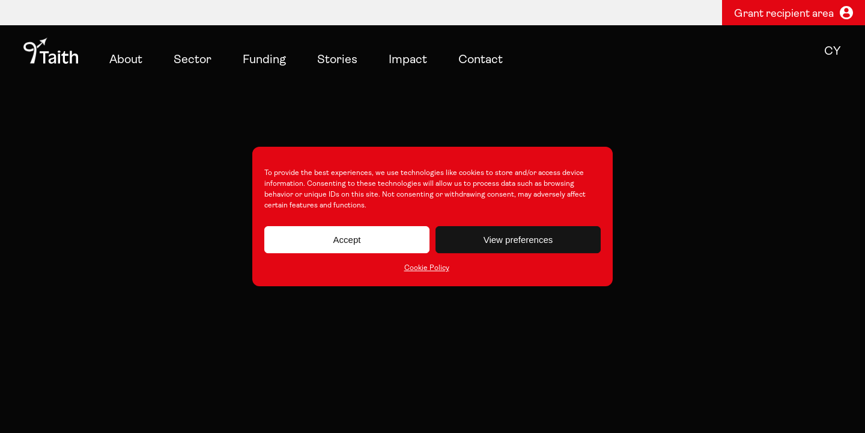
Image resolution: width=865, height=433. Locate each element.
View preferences (518, 240)
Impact (408, 60)
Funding (264, 60)
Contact (480, 60)
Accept (347, 240)
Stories (337, 60)
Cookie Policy (426, 268)
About (125, 60)
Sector (192, 60)
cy (832, 52)
